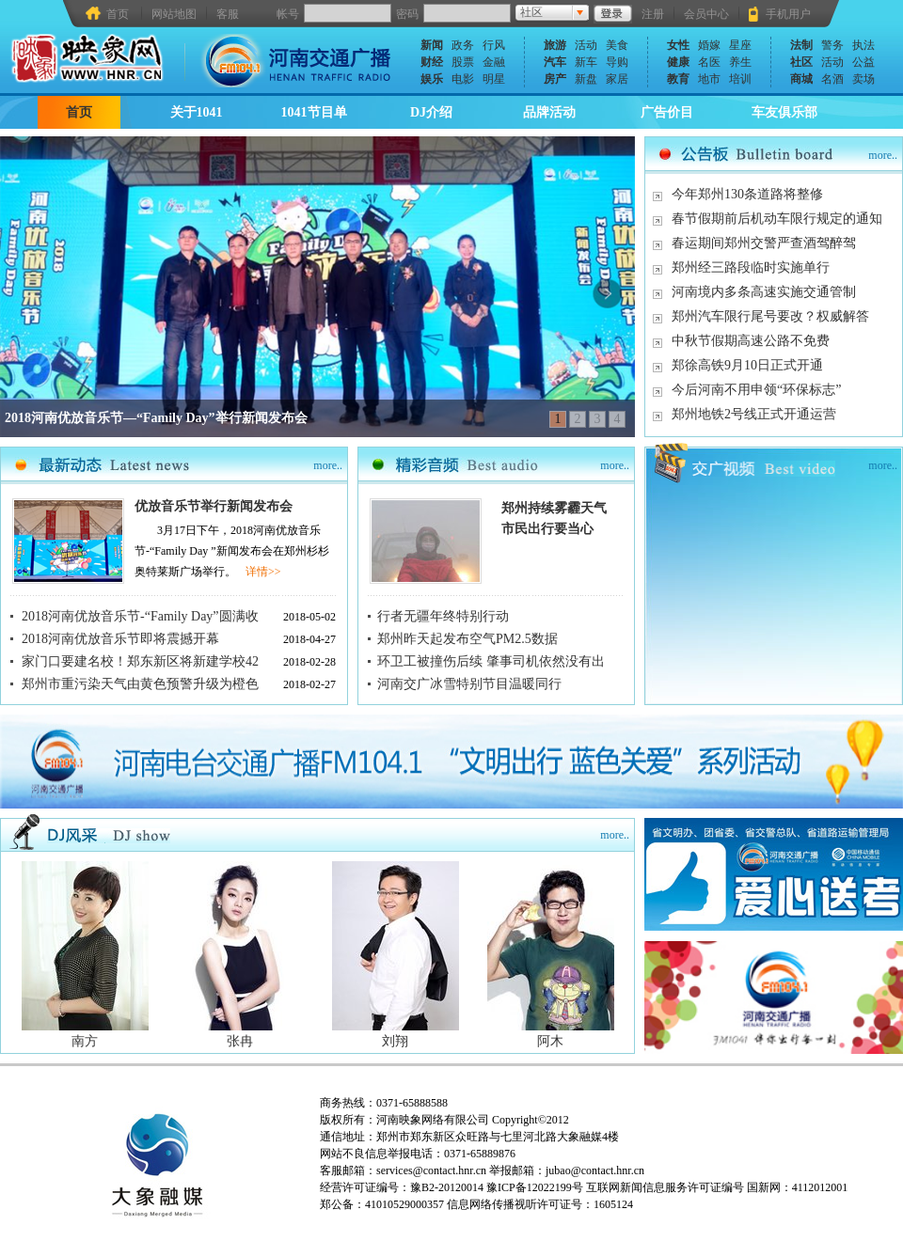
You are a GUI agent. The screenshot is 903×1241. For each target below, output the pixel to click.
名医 (709, 62)
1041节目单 (314, 112)
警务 (832, 45)
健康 (678, 62)
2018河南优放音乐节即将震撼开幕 (120, 639)
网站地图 (174, 14)
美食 (617, 45)
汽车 (555, 62)
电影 (463, 79)
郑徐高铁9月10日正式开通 (747, 365)
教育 (678, 79)
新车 (586, 62)
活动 (586, 45)
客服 (227, 14)
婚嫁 (709, 45)
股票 (463, 62)
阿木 (550, 1041)
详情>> (263, 571)
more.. (882, 155)
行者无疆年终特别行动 (443, 616)
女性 (678, 45)
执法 (863, 45)
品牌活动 (549, 112)
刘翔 (395, 1041)
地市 (709, 79)
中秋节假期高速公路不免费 (751, 341)
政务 (463, 45)
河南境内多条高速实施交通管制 (764, 292)
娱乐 (431, 79)
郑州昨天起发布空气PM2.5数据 (467, 639)
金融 (494, 62)
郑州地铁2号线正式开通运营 (754, 414)
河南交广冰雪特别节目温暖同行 (469, 684)
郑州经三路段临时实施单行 (751, 267)
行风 (494, 45)
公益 (863, 62)
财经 (431, 62)
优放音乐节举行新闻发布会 (214, 506)
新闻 (431, 45)
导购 (617, 62)
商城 (801, 79)
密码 (407, 14)
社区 (801, 62)
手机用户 (788, 14)
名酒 (832, 79)
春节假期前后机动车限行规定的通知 (777, 219)
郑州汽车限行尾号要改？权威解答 (770, 316)
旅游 (555, 45)
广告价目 (667, 112)
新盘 (586, 79)
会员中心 (706, 14)
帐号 (288, 14)
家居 (617, 79)
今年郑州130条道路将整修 (747, 194)
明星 (494, 79)
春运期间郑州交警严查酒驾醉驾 (764, 243)
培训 (740, 79)
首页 (117, 14)
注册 (653, 14)
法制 (801, 45)
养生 (740, 62)
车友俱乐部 (784, 112)
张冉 (240, 1041)
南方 (84, 1041)
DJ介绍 (431, 112)
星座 (740, 45)
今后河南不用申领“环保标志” (756, 390)
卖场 (863, 79)
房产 (555, 79)
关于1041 (196, 112)
